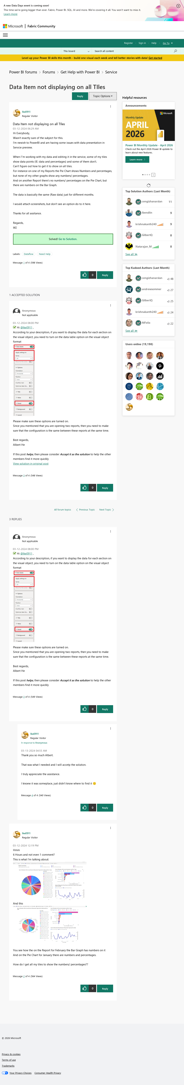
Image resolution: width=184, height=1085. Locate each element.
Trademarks (8, 1065)
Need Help (44, 254)
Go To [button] (166, 43)
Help (153, 42)
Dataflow (28, 254)
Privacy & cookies (11, 1054)
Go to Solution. (68, 239)
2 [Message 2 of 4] (24, 976)
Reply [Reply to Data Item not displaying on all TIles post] (105, 275)
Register (128, 42)
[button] (80, 96)
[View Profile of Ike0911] (26, 111)
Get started (155, 58)
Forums (49, 71)
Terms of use (9, 1059)
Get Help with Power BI (80, 71)
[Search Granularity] (76, 51)
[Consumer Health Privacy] (48, 1073)
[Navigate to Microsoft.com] (13, 26)
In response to (34, 742)
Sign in (142, 42)
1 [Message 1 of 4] (24, 262)
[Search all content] (136, 51)
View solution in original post (30, 463)
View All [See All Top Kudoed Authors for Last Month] (131, 331)
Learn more (10, 14)
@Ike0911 (26, 327)
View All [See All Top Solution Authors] (131, 254)
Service (111, 71)
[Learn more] (137, 159)
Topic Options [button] (101, 96)
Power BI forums (23, 71)
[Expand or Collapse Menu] (5, 35)
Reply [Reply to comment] (105, 487)
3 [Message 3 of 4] (24, 475)
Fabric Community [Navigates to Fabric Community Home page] (41, 26)
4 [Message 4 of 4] (32, 795)
